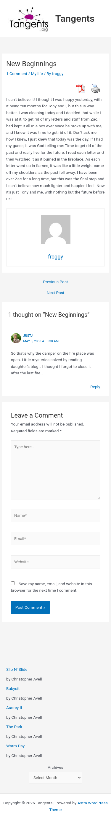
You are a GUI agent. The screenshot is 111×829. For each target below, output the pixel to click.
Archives (55, 767)
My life (37, 73)
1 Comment (16, 73)
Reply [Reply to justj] (95, 386)
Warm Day (15, 745)
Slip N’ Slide (16, 669)
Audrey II (14, 707)
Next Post (56, 293)
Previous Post (55, 282)
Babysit (13, 688)
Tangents (75, 18)
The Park (14, 726)
